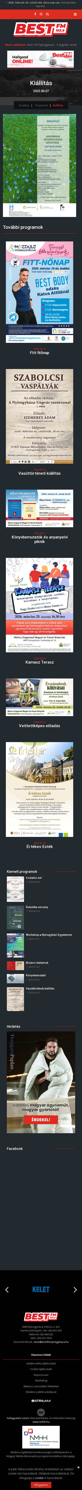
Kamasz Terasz (39, 662)
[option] (40, 1289)
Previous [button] (7, 1288)
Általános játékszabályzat (41, 1392)
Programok (41, 105)
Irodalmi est (34, 877)
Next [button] (75, 1288)
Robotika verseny (37, 907)
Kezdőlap (24, 105)
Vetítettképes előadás (39, 725)
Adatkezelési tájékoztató (41, 1363)
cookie (39, 1478)
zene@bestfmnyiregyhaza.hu (51, 1342)
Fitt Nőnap (39, 352)
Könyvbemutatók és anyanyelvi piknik (40, 539)
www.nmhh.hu (41, 1421)
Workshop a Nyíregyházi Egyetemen (49, 934)
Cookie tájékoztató (41, 1369)
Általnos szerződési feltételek (41, 1386)
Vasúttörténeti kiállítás (39, 473)
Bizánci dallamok (37, 962)
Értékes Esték (39, 846)
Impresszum (41, 1375)
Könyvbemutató (36, 975)
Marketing (41, 1380)
